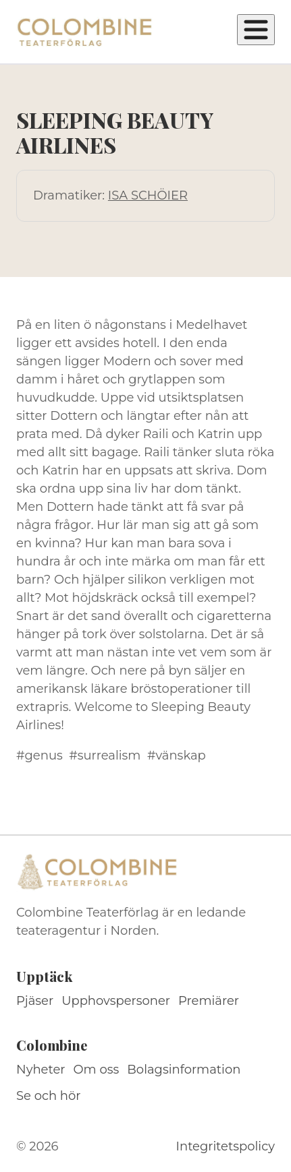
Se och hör (48, 1095)
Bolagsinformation (183, 1069)
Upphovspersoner (115, 1000)
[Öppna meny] (256, 29)
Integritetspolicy (225, 1146)
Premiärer (208, 1000)
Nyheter (40, 1069)
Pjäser (34, 1000)
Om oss (97, 1069)
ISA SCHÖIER (148, 195)
